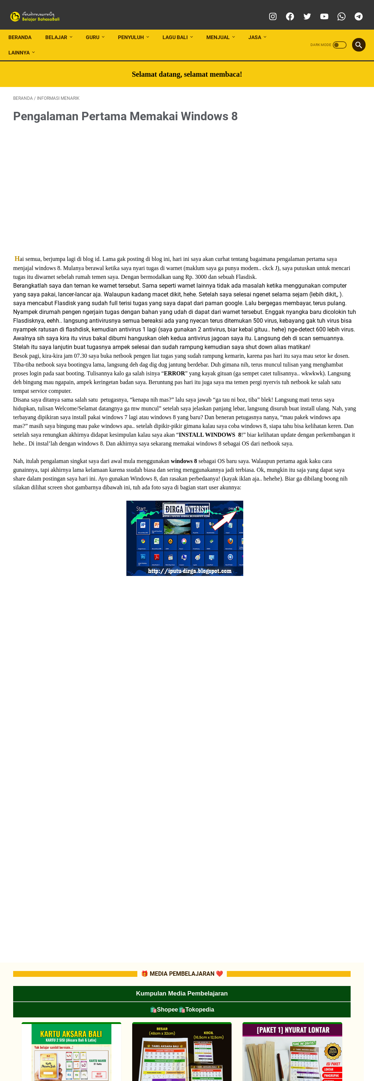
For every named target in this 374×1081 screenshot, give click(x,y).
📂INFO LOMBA (304, 303)
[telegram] (353, 9)
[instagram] (267, 9)
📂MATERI (299, 435)
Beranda (24, 25)
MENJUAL (222, 25)
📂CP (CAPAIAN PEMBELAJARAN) (324, 396)
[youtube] (319, 9)
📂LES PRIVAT (311, 330)
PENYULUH (136, 25)
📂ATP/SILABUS (305, 409)
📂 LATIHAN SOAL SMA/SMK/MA (321, 528)
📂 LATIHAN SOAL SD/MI (313, 501)
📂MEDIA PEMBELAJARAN (324, 316)
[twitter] (301, 9)
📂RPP (296, 422)
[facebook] (284, 9)
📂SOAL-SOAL (303, 448)
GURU (97, 25)
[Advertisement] (129, 178)
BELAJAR (61, 25)
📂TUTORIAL (302, 343)
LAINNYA (23, 40)
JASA (259, 25)
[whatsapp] (336, 9)
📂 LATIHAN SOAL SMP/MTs (317, 514)
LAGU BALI (179, 25)
